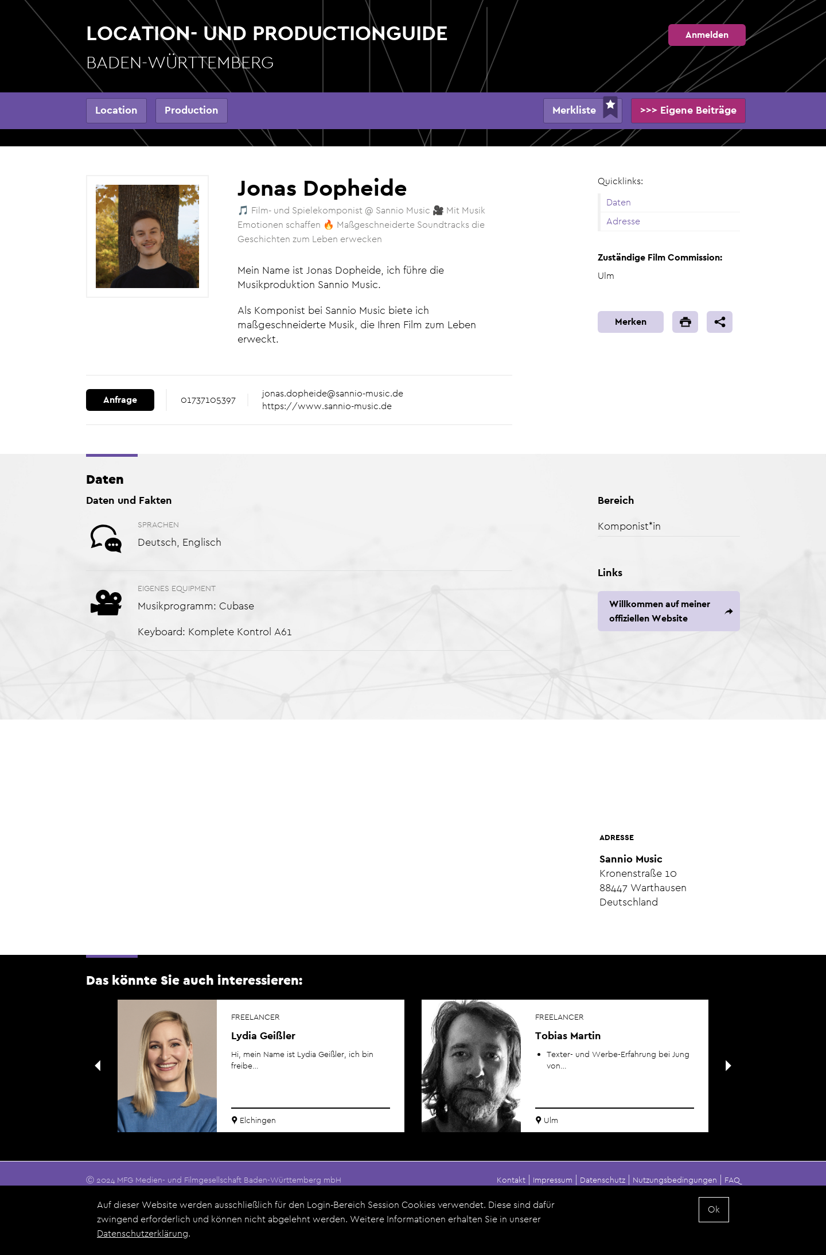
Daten (618, 202)
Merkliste (574, 109)
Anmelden (706, 35)
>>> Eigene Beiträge (688, 109)
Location (116, 109)
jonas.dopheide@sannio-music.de (332, 393)
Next (728, 1065)
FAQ (732, 1180)
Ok (714, 1211)
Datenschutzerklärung (142, 1235)
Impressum (552, 1180)
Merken (630, 322)
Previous (97, 1065)
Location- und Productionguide (267, 47)
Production (192, 109)
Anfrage (120, 400)
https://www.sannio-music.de (327, 406)
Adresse (623, 221)
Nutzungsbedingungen (675, 1180)
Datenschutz (602, 1180)
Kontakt (511, 1180)
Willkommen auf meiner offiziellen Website (659, 611)
